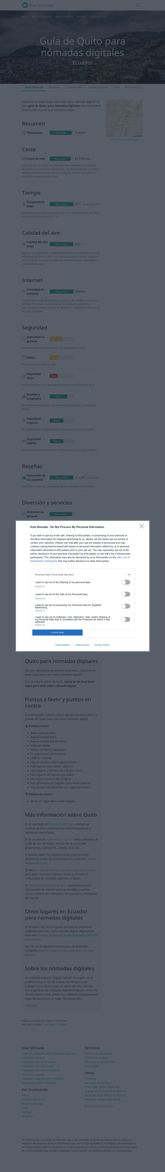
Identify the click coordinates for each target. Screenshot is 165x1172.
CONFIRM (57, 632)
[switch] (125, 582)
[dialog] (83, 586)
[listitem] (82, 574)
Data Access (82, 644)
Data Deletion (62, 644)
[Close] (142, 527)
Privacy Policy (102, 644)
